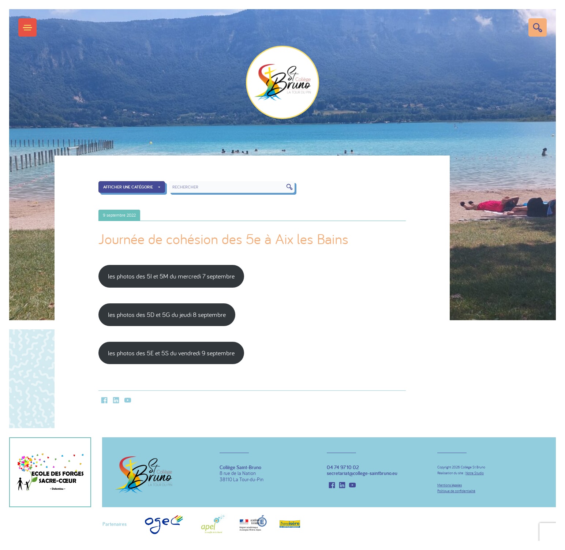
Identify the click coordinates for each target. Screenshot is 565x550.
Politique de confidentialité (456, 491)
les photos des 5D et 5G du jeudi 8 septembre (167, 314)
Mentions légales (449, 485)
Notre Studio (474, 473)
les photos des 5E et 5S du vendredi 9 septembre (171, 353)
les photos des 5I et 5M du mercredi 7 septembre (171, 276)
